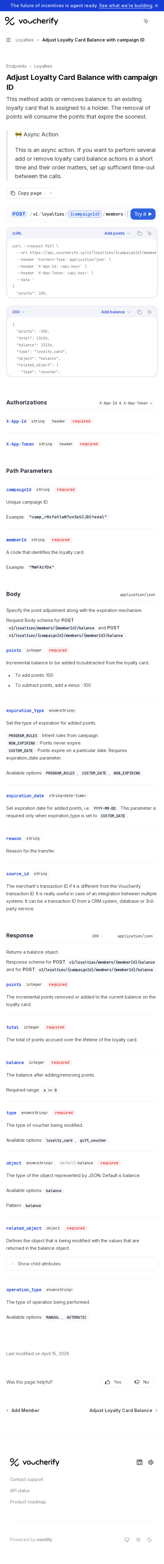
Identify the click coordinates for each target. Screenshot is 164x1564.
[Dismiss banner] (156, 5)
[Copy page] (25, 193)
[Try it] (143, 214)
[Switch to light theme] (138, 1539)
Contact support (26, 1479)
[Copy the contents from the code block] (139, 233)
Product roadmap (28, 1501)
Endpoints (16, 66)
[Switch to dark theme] (149, 1539)
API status (20, 1490)
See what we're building (125, 5)
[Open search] (135, 21)
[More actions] (156, 21)
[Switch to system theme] (127, 1539)
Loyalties (43, 66)
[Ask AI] (149, 233)
